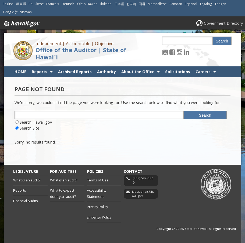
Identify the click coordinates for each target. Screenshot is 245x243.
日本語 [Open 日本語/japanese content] (119, 4)
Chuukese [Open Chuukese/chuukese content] (36, 4)
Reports (39, 71)
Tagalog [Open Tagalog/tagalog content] (206, 4)
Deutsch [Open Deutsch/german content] (68, 4)
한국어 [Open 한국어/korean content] (131, 4)
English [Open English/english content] (8, 4)
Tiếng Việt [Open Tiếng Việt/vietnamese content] (10, 12)
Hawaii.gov (21, 24)
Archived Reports (75, 71)
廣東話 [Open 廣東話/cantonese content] (21, 4)
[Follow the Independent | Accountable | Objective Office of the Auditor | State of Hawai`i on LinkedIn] (186, 52)
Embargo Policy (99, 217)
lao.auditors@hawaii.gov (143, 194)
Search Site (29, 128)
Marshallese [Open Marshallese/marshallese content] (157, 4)
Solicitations (177, 71)
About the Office (137, 71)
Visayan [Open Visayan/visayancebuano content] (26, 12)
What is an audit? (26, 180)
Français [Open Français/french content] (52, 4)
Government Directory (223, 23)
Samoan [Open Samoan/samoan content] (175, 4)
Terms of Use (98, 180)
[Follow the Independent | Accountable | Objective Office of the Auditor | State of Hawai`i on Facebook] (172, 52)
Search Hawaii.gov (36, 122)
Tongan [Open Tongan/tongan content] (220, 4)
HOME (20, 71)
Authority (106, 71)
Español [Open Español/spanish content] (191, 4)
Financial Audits (25, 200)
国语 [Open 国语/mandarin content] (142, 4)
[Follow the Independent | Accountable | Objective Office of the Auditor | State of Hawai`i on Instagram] (179, 52)
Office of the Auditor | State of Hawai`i (80, 53)
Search (222, 41)
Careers (203, 71)
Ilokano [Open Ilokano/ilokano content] (106, 4)
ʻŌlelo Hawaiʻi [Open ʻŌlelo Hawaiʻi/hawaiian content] (87, 4)
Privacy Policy (97, 206)
